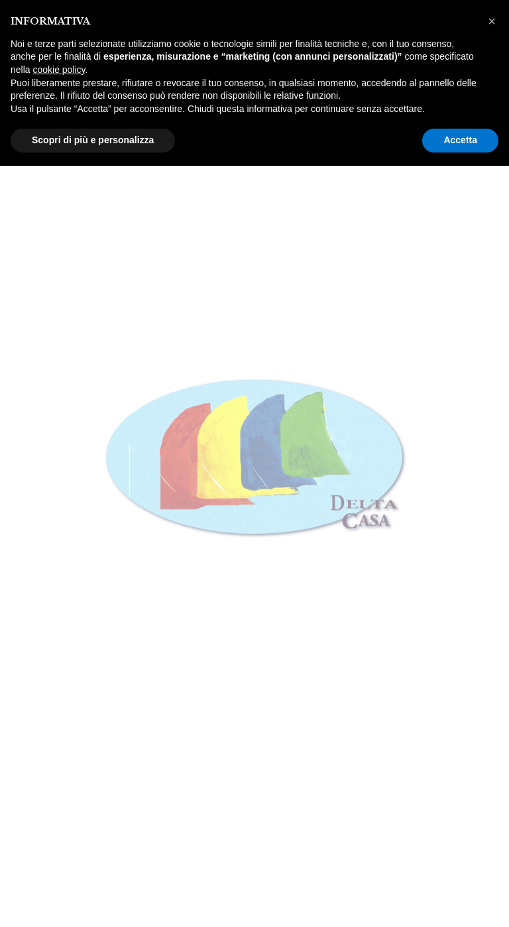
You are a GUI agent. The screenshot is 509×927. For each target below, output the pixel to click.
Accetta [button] (460, 140)
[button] (491, 21)
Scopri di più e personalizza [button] (93, 140)
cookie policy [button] (58, 69)
